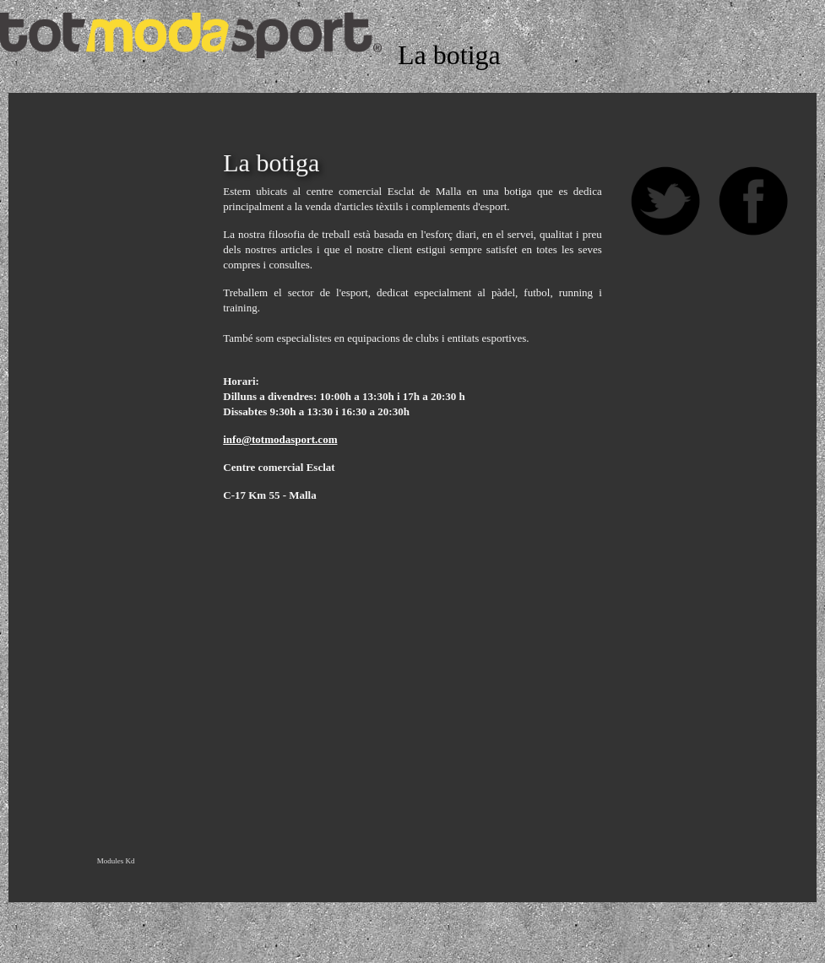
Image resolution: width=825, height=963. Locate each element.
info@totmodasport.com (280, 439)
